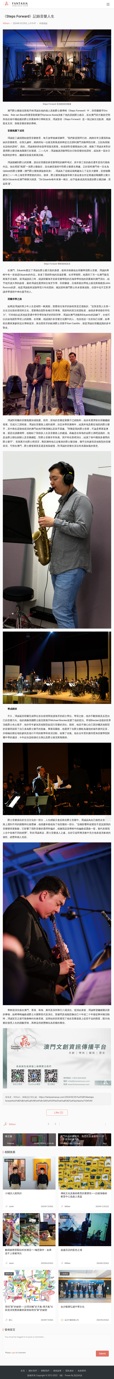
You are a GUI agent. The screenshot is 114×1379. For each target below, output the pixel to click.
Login (13, 1353)
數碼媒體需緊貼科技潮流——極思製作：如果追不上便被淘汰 (28, 1252)
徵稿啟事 (57, 1369)
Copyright (40, 1373)
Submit (103, 1353)
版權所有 (31, 1373)
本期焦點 (43, 23)
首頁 (23, 1369)
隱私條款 (69, 1369)
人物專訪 (64, 1160)
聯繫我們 (45, 1369)
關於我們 (33, 1369)
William (6, 23)
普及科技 (78, 1373)
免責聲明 (82, 1369)
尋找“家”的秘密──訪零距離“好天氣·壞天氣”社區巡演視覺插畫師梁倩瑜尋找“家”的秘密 (29, 1308)
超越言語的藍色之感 (71, 1250)
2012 (50, 1373)
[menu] (108, 4)
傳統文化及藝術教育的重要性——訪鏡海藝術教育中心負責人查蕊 (84, 1195)
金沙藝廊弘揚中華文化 (72, 1306)
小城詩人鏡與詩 (13, 1193)
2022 (55, 1373)
